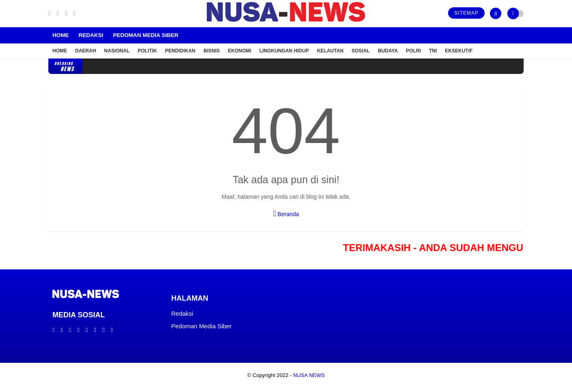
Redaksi (91, 35)
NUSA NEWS (309, 375)
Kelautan (330, 51)
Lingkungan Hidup (284, 51)
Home (60, 35)
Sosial (361, 51)
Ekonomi (239, 51)
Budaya (388, 51)
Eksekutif (458, 51)
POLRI (413, 51)
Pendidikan (180, 51)
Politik (147, 51)
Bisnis (212, 51)
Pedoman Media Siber (145, 35)
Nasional (117, 51)
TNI (433, 51)
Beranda (286, 213)
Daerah (85, 51)
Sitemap (466, 13)
